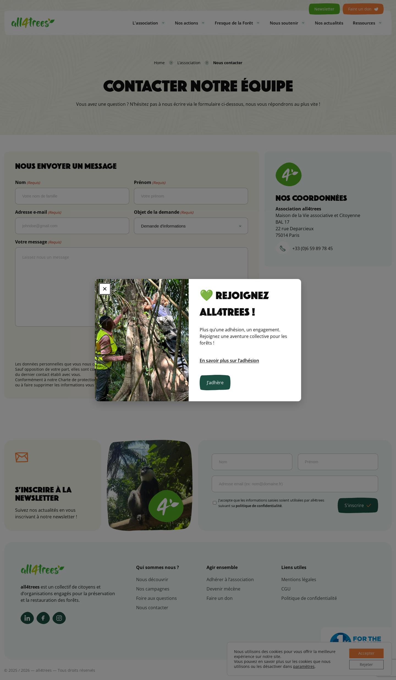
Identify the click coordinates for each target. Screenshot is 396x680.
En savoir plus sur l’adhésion (229, 360)
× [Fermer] (105, 289)
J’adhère (215, 383)
